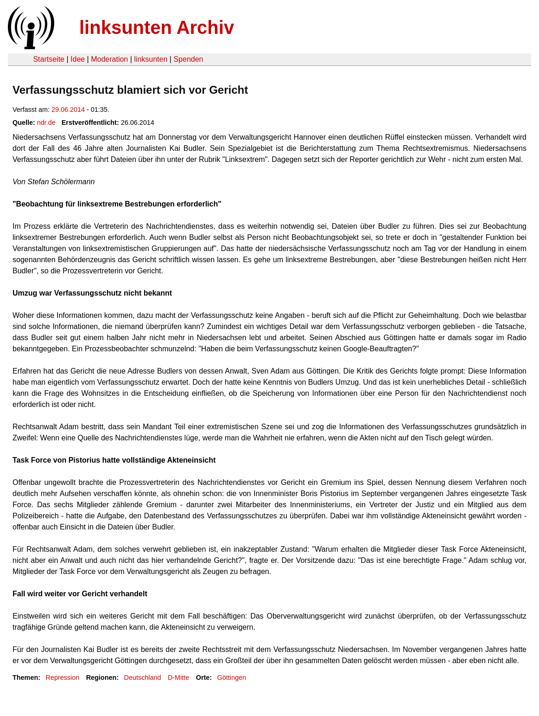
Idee (77, 59)
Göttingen (231, 677)
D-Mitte (178, 677)
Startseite (48, 59)
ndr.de (46, 122)
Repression (62, 677)
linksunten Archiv (156, 27)
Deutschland (142, 677)
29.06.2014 (68, 109)
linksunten (150, 59)
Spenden (188, 59)
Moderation (109, 59)
